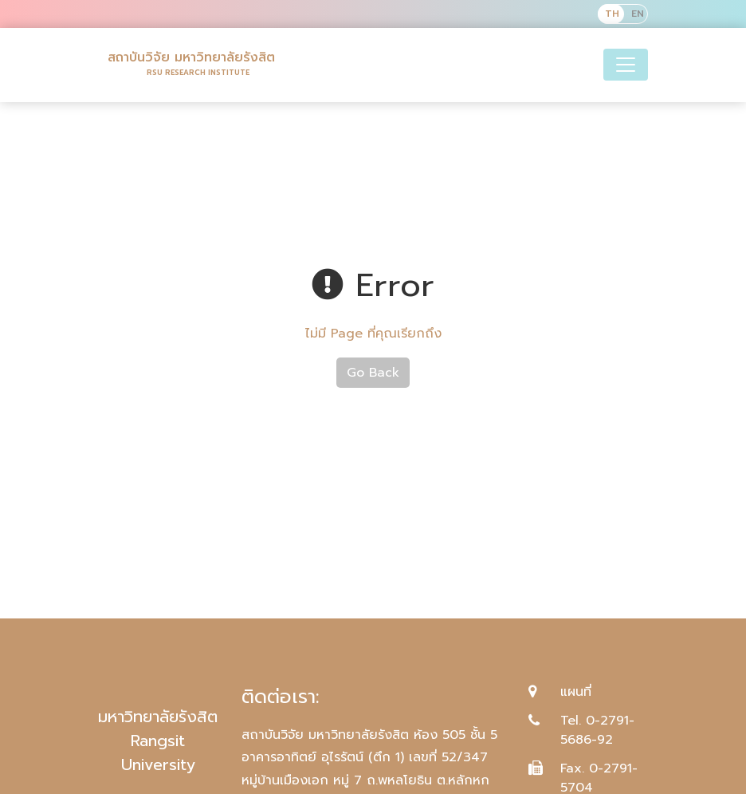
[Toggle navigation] (625, 65)
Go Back (373, 372)
